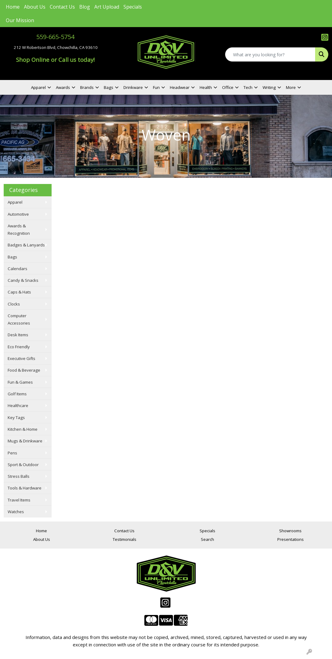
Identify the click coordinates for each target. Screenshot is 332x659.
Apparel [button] (38, 87)
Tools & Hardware (24, 488)
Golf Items (17, 394)
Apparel (15, 202)
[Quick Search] (270, 54)
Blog (84, 6)
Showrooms (290, 530)
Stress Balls (18, 476)
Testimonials (124, 539)
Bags (12, 257)
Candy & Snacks (23, 280)
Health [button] (206, 87)
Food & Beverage (24, 370)
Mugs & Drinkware (25, 441)
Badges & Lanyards (26, 245)
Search (207, 539)
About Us (34, 6)
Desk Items (18, 334)
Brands (87, 87)
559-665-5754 (55, 37)
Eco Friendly (19, 346)
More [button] (291, 87)
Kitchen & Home (22, 429)
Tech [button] (248, 87)
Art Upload (106, 6)
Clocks (14, 304)
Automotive (18, 214)
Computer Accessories (19, 319)
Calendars (17, 268)
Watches (16, 511)
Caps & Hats (19, 292)
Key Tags (16, 417)
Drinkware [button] (133, 87)
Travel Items (19, 500)
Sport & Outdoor (23, 464)
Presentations (290, 539)
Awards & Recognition (19, 229)
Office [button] (227, 87)
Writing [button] (269, 87)
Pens (12, 453)
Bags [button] (108, 87)
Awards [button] (63, 87)
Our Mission (20, 20)
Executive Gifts (21, 358)
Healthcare (18, 405)
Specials (132, 6)
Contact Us (62, 6)
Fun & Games (20, 382)
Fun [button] (156, 87)
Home (13, 6)
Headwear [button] (179, 87)
